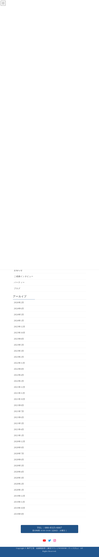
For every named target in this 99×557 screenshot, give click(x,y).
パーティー (19, 282)
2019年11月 (19, 502)
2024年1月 (19, 321)
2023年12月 (19, 327)
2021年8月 (19, 405)
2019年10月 (19, 508)
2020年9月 (19, 447)
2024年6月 (19, 308)
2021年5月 (19, 423)
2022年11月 (19, 363)
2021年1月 (19, 435)
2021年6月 (19, 417)
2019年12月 (19, 496)
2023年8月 (19, 339)
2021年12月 (19, 387)
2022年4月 (19, 375)
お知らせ (18, 270)
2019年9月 (19, 514)
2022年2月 (19, 381)
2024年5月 (19, 315)
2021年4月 (19, 429)
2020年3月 (19, 478)
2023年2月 (19, 357)
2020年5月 (19, 466)
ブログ (17, 288)
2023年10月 (19, 333)
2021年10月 (19, 399)
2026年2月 (19, 302)
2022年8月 (19, 369)
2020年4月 (19, 472)
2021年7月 (19, 411)
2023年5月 (19, 345)
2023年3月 (19, 351)
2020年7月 (19, 453)
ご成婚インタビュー (23, 276)
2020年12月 (19, 441)
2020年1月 (19, 490)
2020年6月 (19, 460)
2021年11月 (19, 393)
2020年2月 (19, 484)
